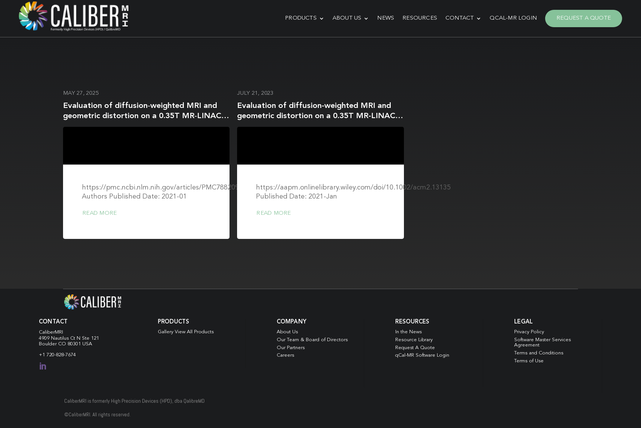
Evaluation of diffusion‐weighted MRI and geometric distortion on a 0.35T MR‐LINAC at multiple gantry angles (142, 116)
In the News (408, 331)
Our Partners (291, 347)
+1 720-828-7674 (57, 355)
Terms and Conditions (538, 353)
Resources (419, 18)
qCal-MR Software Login (422, 355)
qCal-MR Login (513, 18)
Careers (285, 355)
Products (301, 18)
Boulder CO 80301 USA (65, 344)
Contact (459, 18)
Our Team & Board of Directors (312, 339)
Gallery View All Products (186, 331)
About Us (347, 18)
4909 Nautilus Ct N (60, 338)
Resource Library (414, 339)
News (385, 18)
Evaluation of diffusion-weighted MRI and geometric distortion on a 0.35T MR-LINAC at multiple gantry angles (316, 116)
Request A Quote (583, 18)
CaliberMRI (51, 332)
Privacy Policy (529, 331)
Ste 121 (90, 338)
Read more (99, 213)
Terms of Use (529, 361)
